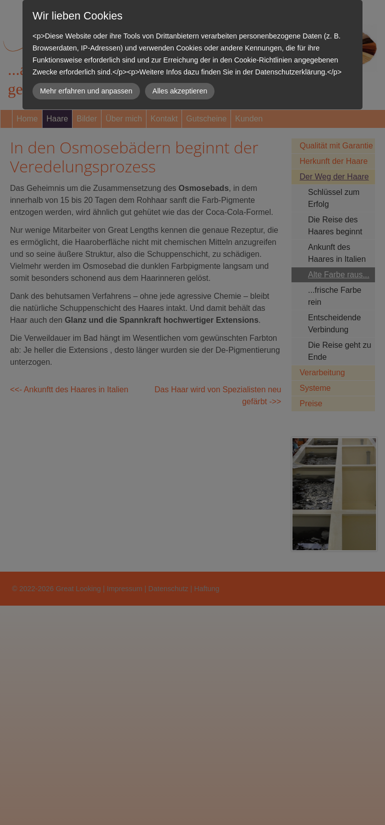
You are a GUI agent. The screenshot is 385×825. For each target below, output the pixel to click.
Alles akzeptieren (180, 91)
